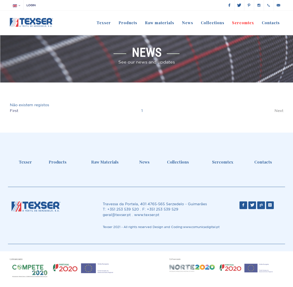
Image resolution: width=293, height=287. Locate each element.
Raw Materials (105, 161)
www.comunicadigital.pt (201, 227)
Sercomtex (222, 161)
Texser (25, 161)
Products (57, 161)
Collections (178, 161)
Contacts (263, 161)
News (144, 161)
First (14, 110)
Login (31, 5)
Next (279, 110)
